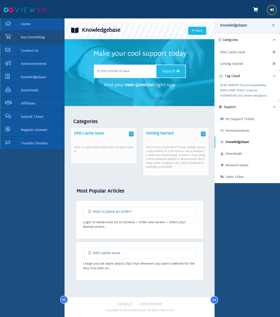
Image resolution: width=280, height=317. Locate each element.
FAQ (242, 85)
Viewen (248, 96)
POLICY (241, 90)
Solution (252, 90)
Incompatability (256, 85)
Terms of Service (151, 304)
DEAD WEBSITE (229, 85)
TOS (240, 96)
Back (197, 31)
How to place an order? (110, 212)
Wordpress (260, 96)
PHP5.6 (224, 90)
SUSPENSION (228, 96)
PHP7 (232, 90)
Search (171, 71)
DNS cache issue (104, 253)
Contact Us (125, 304)
